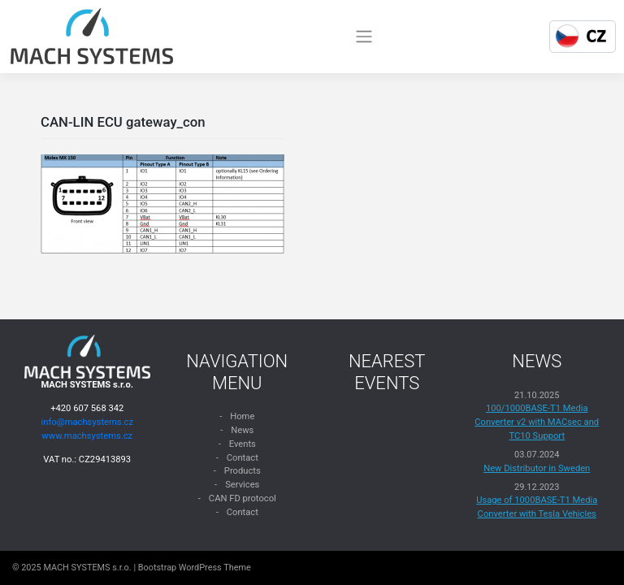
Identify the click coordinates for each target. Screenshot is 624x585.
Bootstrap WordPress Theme (194, 567)
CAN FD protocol (242, 498)
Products (242, 471)
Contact (242, 458)
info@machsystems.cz (87, 422)
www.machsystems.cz (86, 436)
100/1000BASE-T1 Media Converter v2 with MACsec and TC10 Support (536, 422)
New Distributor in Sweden (536, 468)
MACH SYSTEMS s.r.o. (87, 567)
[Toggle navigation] (363, 36)
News (242, 430)
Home (242, 416)
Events (242, 444)
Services (242, 484)
